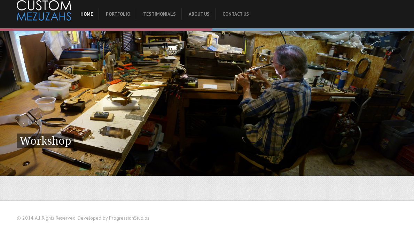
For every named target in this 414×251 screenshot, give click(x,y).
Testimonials (159, 14)
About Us (199, 14)
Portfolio (118, 14)
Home (86, 14)
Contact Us (235, 14)
